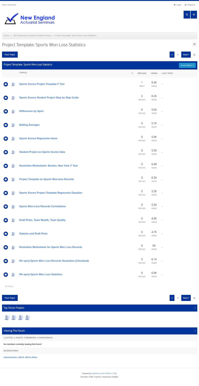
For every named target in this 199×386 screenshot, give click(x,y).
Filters (9, 286)
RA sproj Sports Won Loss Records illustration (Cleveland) (54, 261)
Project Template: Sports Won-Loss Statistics (75, 35)
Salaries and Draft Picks (33, 233)
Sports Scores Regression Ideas (38, 138)
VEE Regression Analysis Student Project (32, 35)
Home (6, 35)
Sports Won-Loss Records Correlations (42, 206)
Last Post (167, 73)
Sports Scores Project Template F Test (42, 84)
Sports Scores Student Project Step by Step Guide (49, 97)
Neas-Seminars (9, 5)
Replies (142, 73)
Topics (23, 72)
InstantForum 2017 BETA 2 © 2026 (104, 373)
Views (154, 73)
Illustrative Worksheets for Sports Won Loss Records (50, 247)
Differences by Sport (31, 111)
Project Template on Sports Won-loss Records (46, 179)
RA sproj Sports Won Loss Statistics (40, 274)
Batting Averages (29, 125)
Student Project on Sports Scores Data (42, 152)
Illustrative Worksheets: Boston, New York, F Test (48, 165)
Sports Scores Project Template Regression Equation (50, 192)
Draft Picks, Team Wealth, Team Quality (42, 220)
